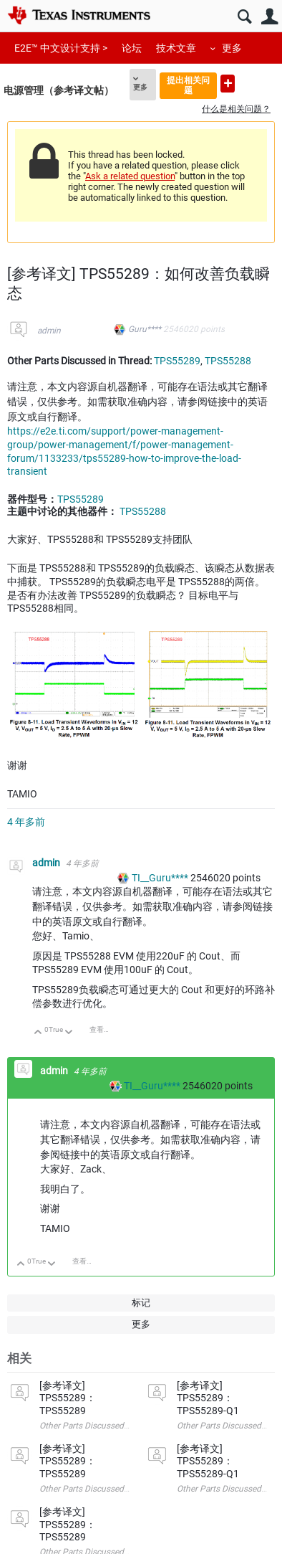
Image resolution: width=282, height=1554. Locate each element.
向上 (38, 1033)
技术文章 (176, 48)
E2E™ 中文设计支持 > (60, 48)
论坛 (132, 48)
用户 (269, 16)
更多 (232, 48)
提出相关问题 (188, 85)
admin (49, 331)
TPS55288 (228, 360)
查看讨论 (103, 1029)
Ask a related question (130, 176)
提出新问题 (227, 84)
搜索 (244, 16)
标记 (141, 1302)
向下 (69, 1033)
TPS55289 (177, 360)
